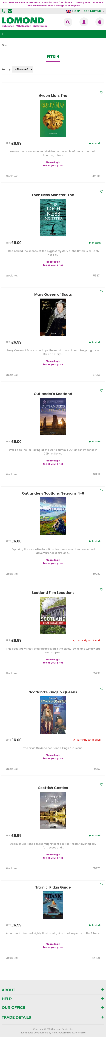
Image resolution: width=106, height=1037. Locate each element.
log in (57, 162)
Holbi (54, 1032)
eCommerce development (34, 1032)
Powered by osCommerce (71, 1032)
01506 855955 (4, 11)
